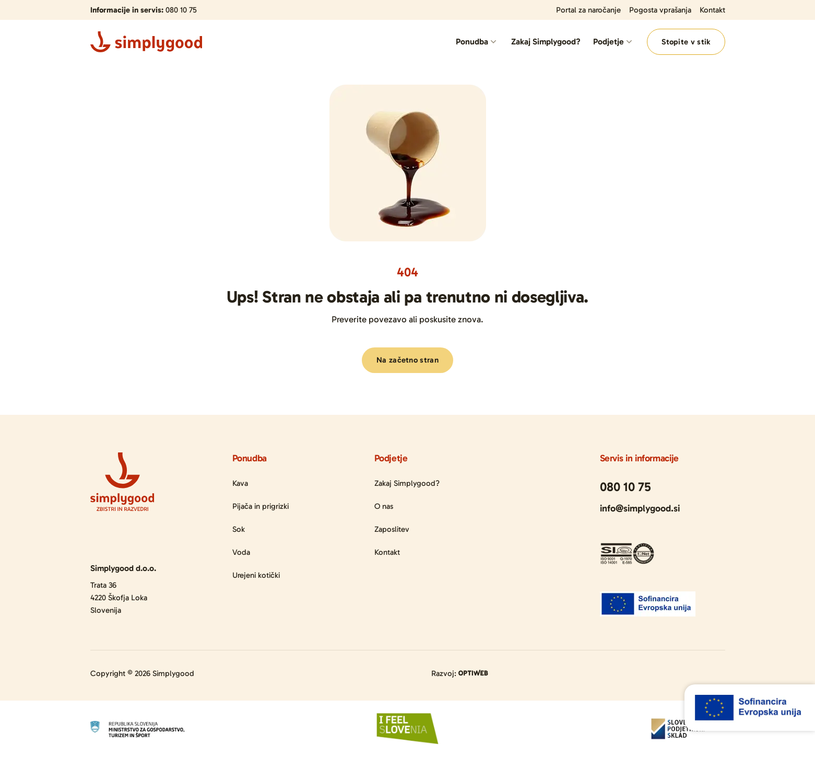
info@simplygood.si (640, 508)
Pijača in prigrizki (260, 506)
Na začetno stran (407, 360)
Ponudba (472, 41)
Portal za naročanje (588, 10)
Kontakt (712, 10)
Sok (238, 529)
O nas (383, 506)
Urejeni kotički (256, 575)
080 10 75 (181, 10)
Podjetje (608, 41)
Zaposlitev (391, 529)
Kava (240, 483)
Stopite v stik (686, 41)
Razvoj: (459, 673)
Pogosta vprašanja (660, 10)
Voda (241, 552)
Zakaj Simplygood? (546, 41)
